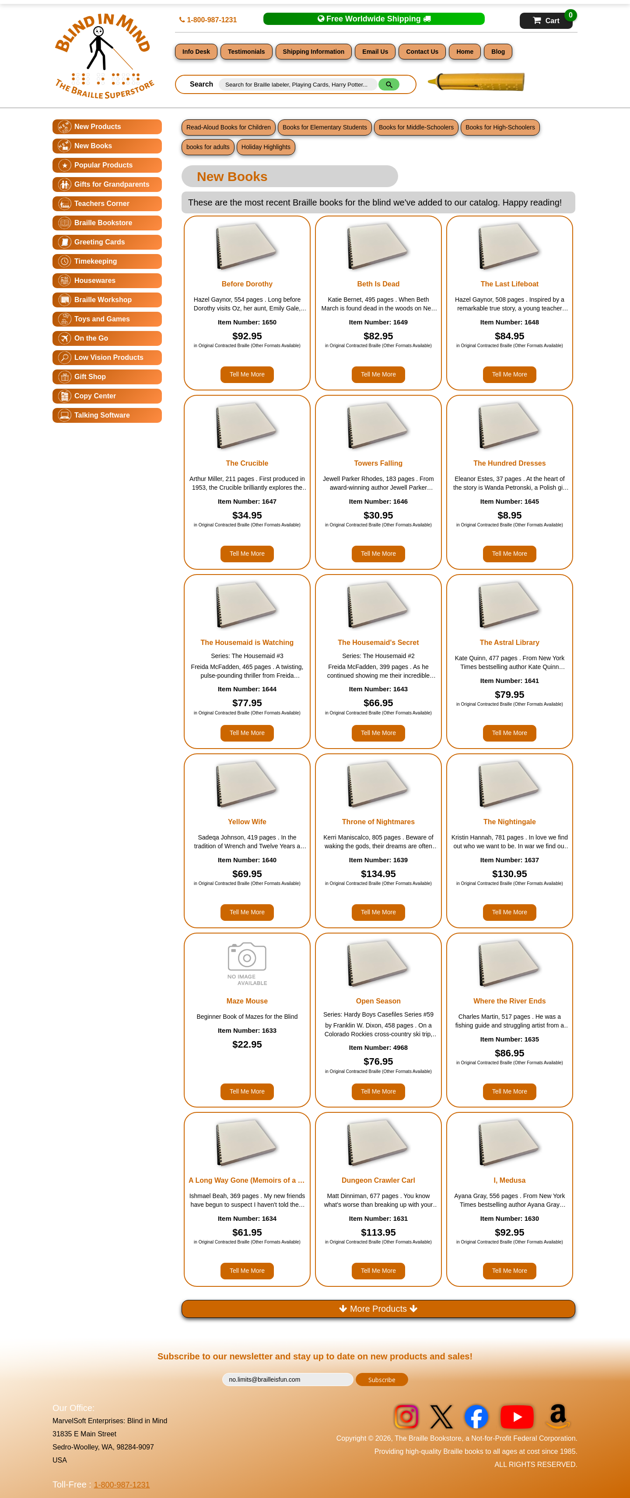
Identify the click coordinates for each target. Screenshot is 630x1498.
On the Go (91, 338)
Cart (553, 18)
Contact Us (422, 51)
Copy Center (95, 396)
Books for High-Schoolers (500, 127)
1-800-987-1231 (208, 20)
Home (464, 51)
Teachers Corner (102, 203)
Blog (498, 51)
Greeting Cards (99, 242)
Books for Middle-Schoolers (416, 127)
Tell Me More (247, 374)
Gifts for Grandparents (112, 184)
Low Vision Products (109, 357)
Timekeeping (95, 261)
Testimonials (246, 51)
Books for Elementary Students (325, 127)
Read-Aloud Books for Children (228, 127)
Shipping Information (314, 51)
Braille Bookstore (103, 222)
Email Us (375, 51)
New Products (97, 126)
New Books (93, 146)
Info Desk (196, 51)
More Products (378, 1308)
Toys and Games (102, 319)
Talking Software (102, 415)
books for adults (208, 146)
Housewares (95, 280)
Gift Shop (90, 376)
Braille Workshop (103, 299)
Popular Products (103, 165)
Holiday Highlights (266, 146)
